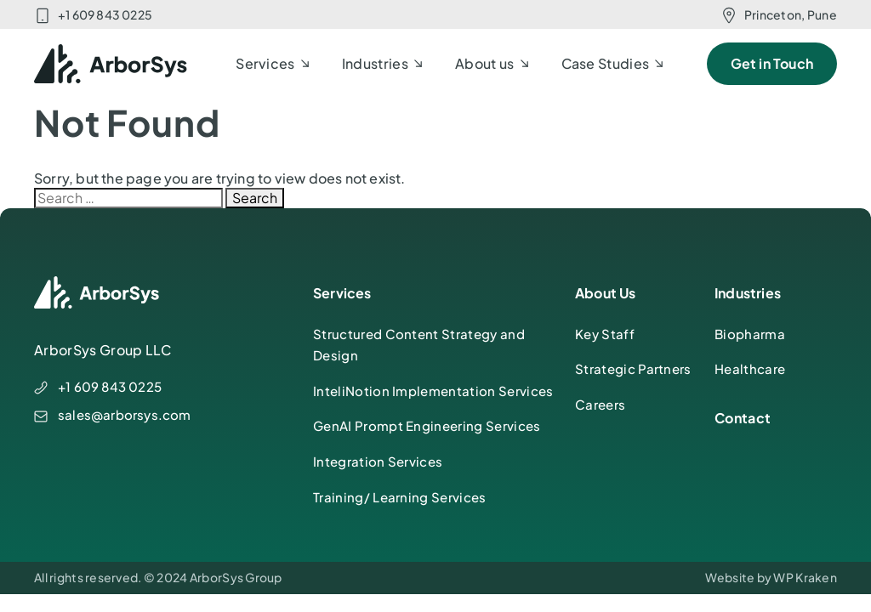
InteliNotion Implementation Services (433, 390)
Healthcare (749, 368)
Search (254, 198)
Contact (742, 418)
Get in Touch (772, 63)
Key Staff (605, 334)
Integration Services (377, 461)
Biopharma (749, 334)
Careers (600, 404)
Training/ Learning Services (400, 497)
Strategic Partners (633, 368)
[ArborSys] (111, 63)
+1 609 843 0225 (105, 14)
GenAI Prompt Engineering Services (427, 425)
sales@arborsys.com (124, 414)
